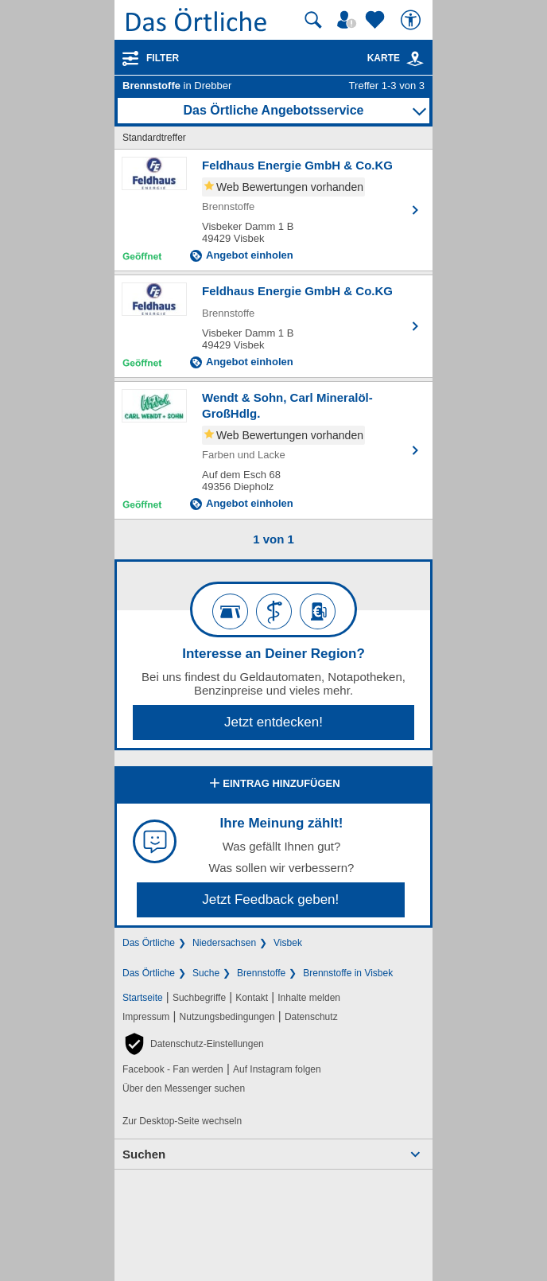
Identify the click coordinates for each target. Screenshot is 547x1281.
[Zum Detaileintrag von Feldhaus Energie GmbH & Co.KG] (273, 210)
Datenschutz (311, 1016)
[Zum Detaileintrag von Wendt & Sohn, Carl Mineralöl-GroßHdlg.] (273, 450)
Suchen (143, 1154)
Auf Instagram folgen (277, 1069)
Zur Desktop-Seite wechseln (182, 1121)
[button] (193, 1044)
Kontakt (251, 997)
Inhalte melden (308, 997)
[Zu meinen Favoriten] (377, 20)
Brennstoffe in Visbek (348, 973)
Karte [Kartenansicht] (396, 58)
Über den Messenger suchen (183, 1088)
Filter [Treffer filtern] (162, 58)
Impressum (145, 1016)
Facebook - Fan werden (172, 1069)
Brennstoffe (261, 973)
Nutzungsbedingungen (227, 1016)
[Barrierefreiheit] (413, 20)
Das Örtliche (148, 942)
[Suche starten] (313, 20)
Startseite (142, 997)
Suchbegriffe (199, 997)
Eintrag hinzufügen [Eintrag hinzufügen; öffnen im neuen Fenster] (273, 784)
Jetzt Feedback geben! (270, 899)
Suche (205, 973)
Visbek (288, 942)
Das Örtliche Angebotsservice (273, 110)
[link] (415, 58)
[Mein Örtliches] (349, 20)
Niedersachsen (224, 942)
